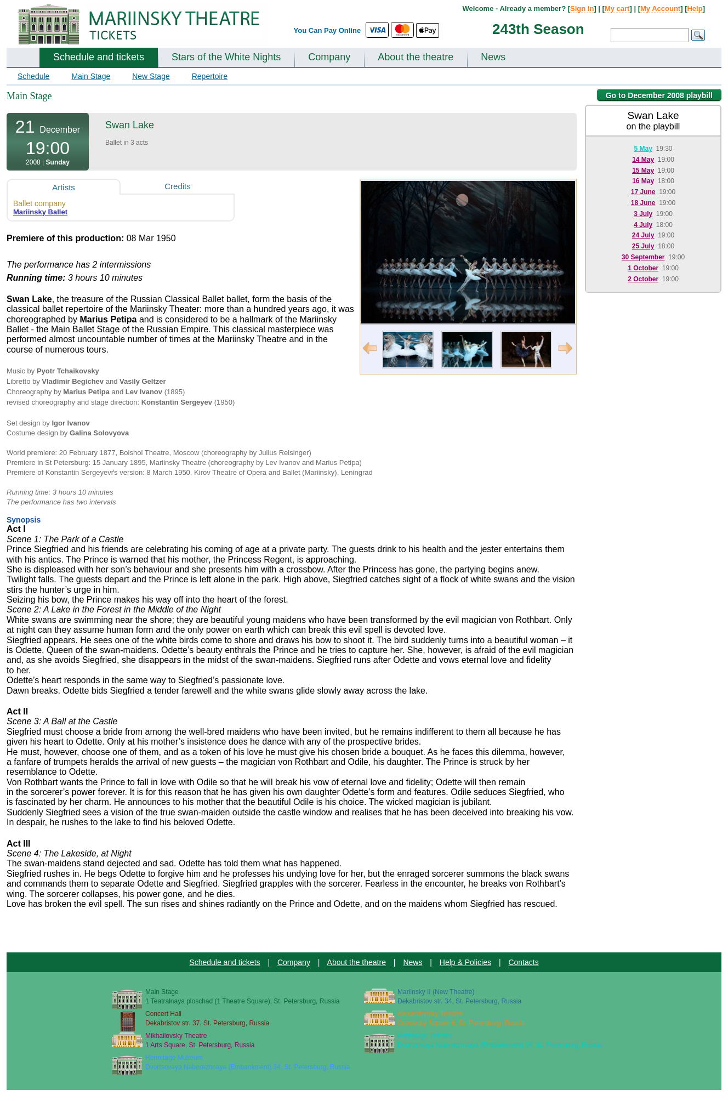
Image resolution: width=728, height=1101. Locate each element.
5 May (643, 148)
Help (694, 8)
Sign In (582, 8)
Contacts (523, 962)
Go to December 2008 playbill (659, 95)
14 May (643, 159)
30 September (643, 257)
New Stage (150, 76)
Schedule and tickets (98, 57)
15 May (643, 170)
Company (329, 57)
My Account (660, 8)
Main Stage (90, 76)
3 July (643, 214)
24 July (643, 235)
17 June (643, 192)
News (493, 57)
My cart (617, 8)
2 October (643, 279)
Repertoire (210, 76)
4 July (643, 225)
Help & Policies (465, 962)
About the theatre (415, 57)
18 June (643, 203)
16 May (643, 181)
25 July (643, 246)
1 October (643, 268)
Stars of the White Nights (226, 57)
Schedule (33, 76)
